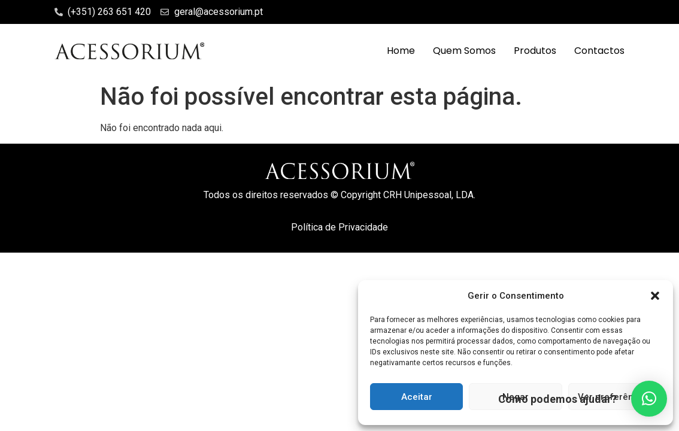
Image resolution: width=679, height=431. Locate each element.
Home (401, 50)
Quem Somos (464, 50)
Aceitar (416, 396)
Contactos (599, 50)
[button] (655, 296)
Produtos (535, 50)
